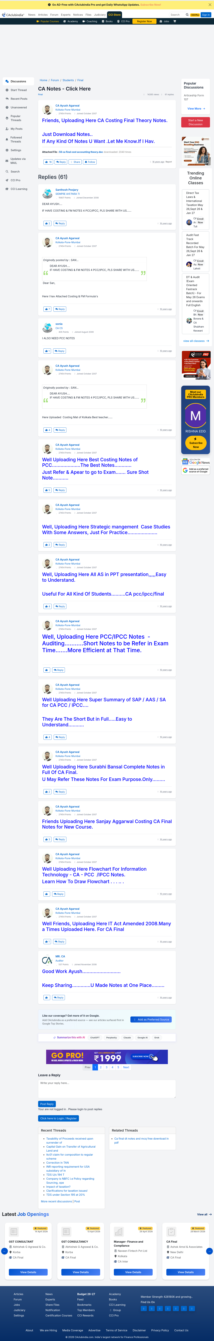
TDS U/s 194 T (55, 1174)
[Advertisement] (107, 49)
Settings (13, 150)
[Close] (210, 4)
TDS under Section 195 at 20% (65, 1194)
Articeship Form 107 (194, 97)
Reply (61, 162)
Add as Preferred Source (151, 1019)
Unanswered (16, 107)
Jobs (164, 21)
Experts (50, 1299)
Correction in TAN (57, 1162)
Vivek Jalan (144, 21)
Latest (25, 1214)
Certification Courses (58, 1315)
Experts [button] (66, 14)
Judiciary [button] (100, 14)
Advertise (94, 1330)
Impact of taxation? (58, 1186)
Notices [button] (78, 14)
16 (48, 162)
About (29, 1330)
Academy (70, 21)
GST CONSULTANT (21, 1241)
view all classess (196, 341)
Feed (80, 1299)
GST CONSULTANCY (74, 1241)
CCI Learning (16, 189)
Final (40, 94)
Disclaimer (139, 1330)
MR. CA (60, 956)
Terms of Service (116, 1330)
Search (12, 171)
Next (126, 1067)
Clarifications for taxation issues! (67, 1190)
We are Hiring (48, 1330)
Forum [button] (54, 14)
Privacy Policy (160, 1330)
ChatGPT (94, 1037)
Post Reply (47, 1104)
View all (204, 1214)
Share (75, 162)
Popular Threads (13, 118)
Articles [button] (43, 14)
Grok (156, 1037)
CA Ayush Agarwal (67, 105)
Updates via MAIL (15, 161)
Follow (89, 162)
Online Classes (195, 178)
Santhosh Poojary (67, 189)
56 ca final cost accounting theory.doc (81, 151)
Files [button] (88, 14)
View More (196, 108)
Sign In (206, 14)
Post (77, 1201)
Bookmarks (84, 1304)
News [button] (31, 14)
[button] (186, 14)
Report (169, 162)
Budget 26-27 (86, 1294)
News (49, 1294)
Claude (127, 1037)
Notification (52, 1310)
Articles (18, 1294)
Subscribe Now (195, 443)
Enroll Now (200, 220)
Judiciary (19, 1310)
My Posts (14, 128)
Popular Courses (47, 21)
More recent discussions (56, 1201)
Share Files (52, 1304)
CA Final (171, 1241)
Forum (18, 1299)
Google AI (143, 1037)
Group (115, 1310)
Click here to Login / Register (58, 1118)
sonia (59, 324)
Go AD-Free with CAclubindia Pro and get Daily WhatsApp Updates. (104, 4)
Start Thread (16, 90)
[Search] (177, 15)
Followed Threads (13, 139)
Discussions (15, 81)
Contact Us (181, 1330)
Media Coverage (72, 1330)
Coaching (89, 21)
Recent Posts (16, 98)
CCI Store (114, 14)
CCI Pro (123, 21)
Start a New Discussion (195, 122)
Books (107, 21)
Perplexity (111, 1037)
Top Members (86, 1310)
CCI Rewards (85, 1315)
